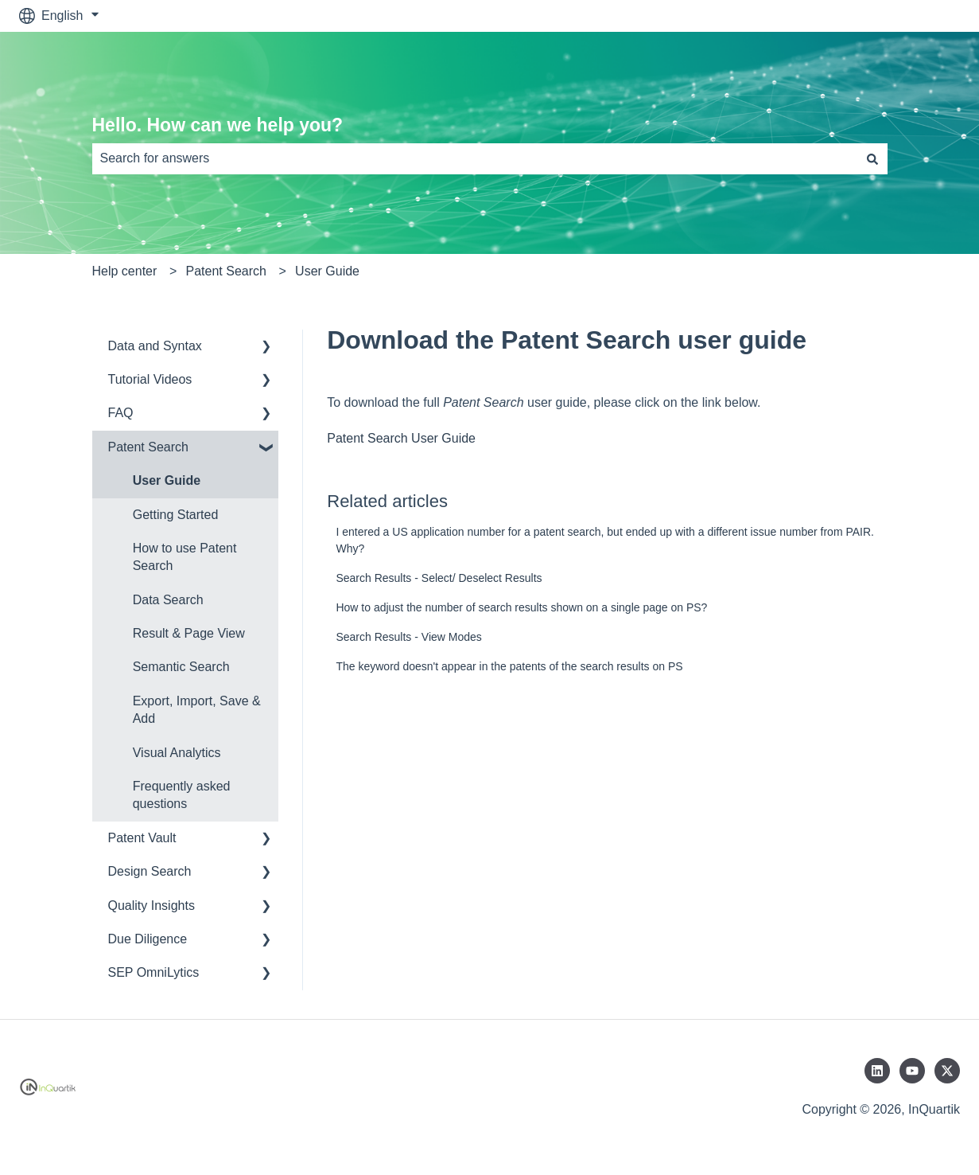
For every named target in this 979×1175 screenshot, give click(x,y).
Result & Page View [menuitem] (189, 633)
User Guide (327, 271)
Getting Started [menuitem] (176, 514)
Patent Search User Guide (401, 438)
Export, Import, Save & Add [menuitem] (197, 709)
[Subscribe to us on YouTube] (912, 1070)
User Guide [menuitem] (166, 480)
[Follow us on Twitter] (947, 1070)
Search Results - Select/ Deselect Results (439, 578)
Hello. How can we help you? (218, 125)
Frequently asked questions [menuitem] (182, 794)
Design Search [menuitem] (150, 871)
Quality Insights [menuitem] (151, 905)
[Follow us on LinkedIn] (877, 1070)
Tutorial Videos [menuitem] (150, 379)
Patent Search (226, 271)
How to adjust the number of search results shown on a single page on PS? (521, 607)
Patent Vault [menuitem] (142, 838)
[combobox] (474, 158)
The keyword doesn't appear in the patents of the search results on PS (509, 666)
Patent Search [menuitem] (148, 447)
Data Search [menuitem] (168, 600)
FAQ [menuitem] (121, 413)
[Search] (872, 158)
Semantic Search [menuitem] (181, 666)
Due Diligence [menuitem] (148, 939)
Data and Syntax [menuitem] (155, 346)
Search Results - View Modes (408, 636)
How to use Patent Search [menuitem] (185, 556)
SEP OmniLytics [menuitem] (154, 972)
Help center (124, 271)
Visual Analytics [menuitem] (177, 752)
